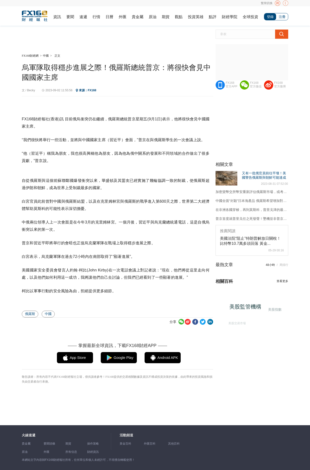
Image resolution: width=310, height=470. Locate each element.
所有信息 (71, 452)
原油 (152, 17)
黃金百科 (125, 443)
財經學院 (229, 17)
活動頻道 (126, 435)
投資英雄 (195, 17)
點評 (213, 17)
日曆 (109, 17)
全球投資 (250, 17)
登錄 (270, 17)
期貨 (166, 17)
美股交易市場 (236, 322)
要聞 (70, 17)
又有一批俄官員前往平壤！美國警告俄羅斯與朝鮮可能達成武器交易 (264, 177)
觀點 (179, 17)
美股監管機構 (247, 308)
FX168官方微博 (280, 84)
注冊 (282, 17)
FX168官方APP (231, 84)
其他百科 (174, 443)
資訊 (57, 17)
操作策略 (93, 443)
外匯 (122, 17)
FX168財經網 (30, 55)
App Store (78, 357)
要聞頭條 (49, 443)
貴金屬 (137, 17)
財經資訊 (93, 452)
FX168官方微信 (256, 84)
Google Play (123, 357)
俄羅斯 (30, 314)
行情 (96, 17)
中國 (46, 55)
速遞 (83, 17)
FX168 (92, 90)
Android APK (167, 357)
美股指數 (274, 309)
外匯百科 (149, 443)
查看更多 (282, 281)
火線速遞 (28, 435)
